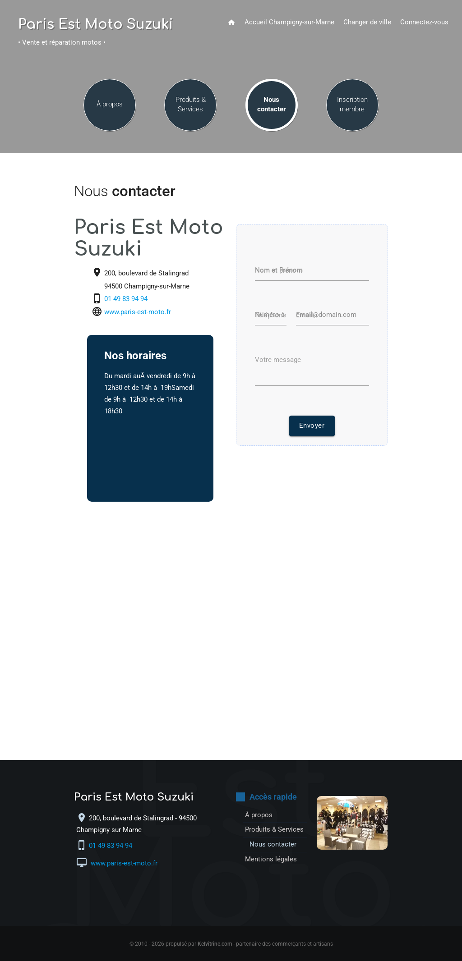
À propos (110, 104)
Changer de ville (367, 22)
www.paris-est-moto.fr (137, 312)
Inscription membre (352, 104)
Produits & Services (191, 104)
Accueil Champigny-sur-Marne (289, 22)
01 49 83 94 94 (126, 299)
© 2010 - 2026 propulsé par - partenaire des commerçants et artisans (231, 944)
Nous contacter (271, 104)
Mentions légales (271, 859)
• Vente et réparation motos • (62, 42)
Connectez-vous (424, 22)
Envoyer (312, 426)
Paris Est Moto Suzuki (95, 25)
